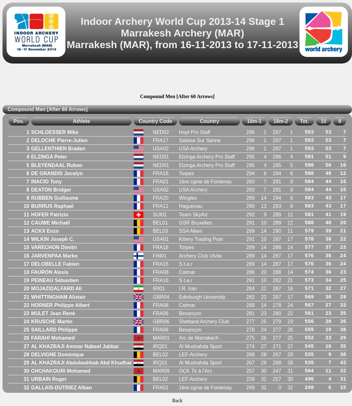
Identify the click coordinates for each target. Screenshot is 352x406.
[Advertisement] (177, 79)
